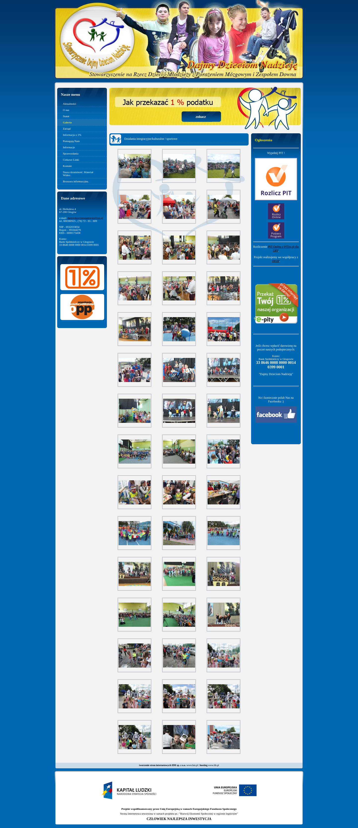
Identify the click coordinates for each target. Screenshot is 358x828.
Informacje (69, 147)
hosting (204, 765)
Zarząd (67, 128)
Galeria (67, 122)
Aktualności (69, 103)
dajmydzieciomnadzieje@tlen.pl (85, 217)
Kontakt (67, 165)
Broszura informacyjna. (76, 181)
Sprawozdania (70, 153)
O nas (66, 109)
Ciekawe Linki (71, 159)
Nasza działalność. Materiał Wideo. (78, 174)
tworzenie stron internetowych (155, 765)
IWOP (275, 261)
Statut (66, 116)
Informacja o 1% (72, 134)
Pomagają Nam (71, 141)
